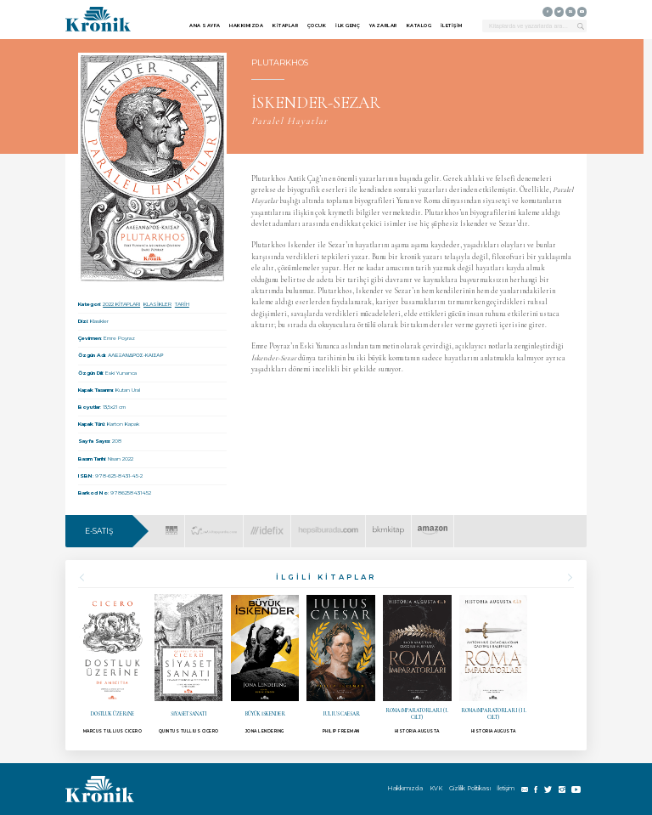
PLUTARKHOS (279, 62)
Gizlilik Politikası (470, 788)
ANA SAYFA (205, 25)
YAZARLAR (383, 25)
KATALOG (419, 25)
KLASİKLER (157, 304)
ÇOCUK (317, 25)
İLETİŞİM (452, 25)
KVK (436, 788)
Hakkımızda (405, 788)
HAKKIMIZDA (246, 25)
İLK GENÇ (347, 25)
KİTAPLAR (285, 25)
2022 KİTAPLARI (121, 304)
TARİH (182, 304)
